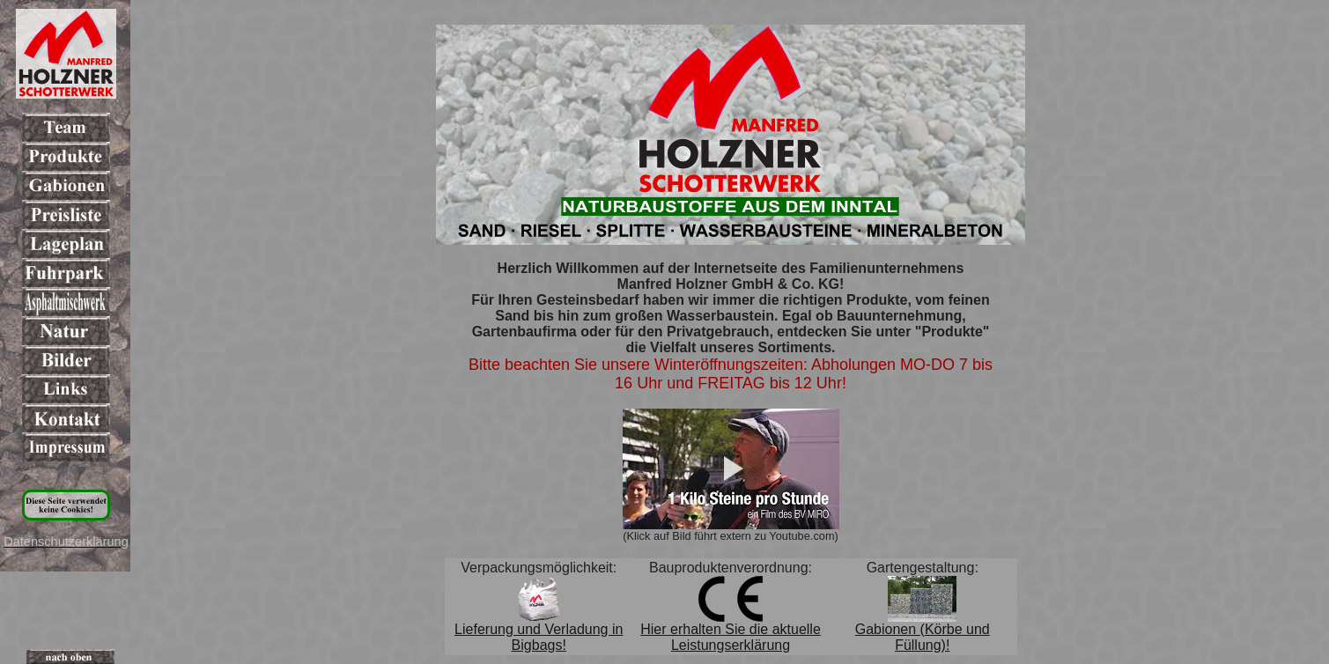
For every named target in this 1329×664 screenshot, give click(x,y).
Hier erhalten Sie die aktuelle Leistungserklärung (730, 637)
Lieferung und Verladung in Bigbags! (538, 637)
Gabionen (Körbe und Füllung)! (922, 637)
